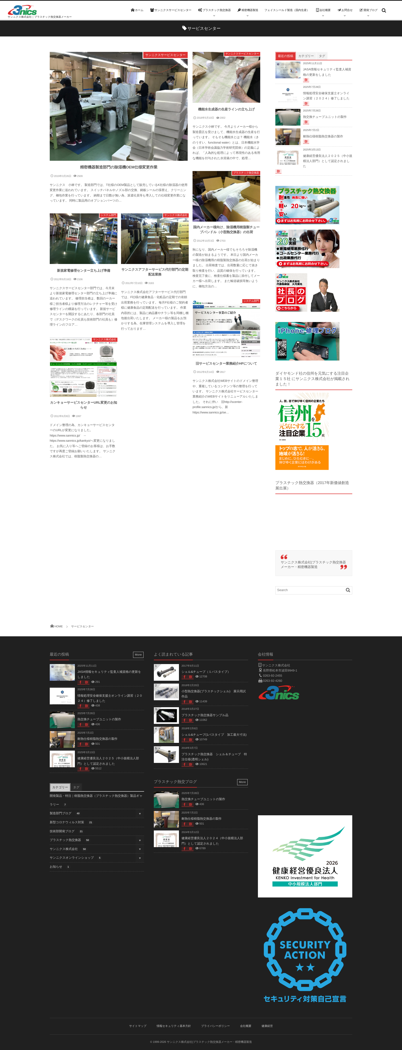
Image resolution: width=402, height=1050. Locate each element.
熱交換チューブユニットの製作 (325, 117)
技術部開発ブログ (67, 831)
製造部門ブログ (65, 813)
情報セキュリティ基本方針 (174, 1026)
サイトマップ (138, 1026)
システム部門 (108, 215)
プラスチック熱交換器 (246, 173)
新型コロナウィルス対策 (72, 822)
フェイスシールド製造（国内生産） (286, 10)
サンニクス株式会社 (175, 215)
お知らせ (60, 867)
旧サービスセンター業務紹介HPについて (226, 363)
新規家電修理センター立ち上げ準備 (83, 270)
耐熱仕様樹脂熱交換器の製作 (323, 136)
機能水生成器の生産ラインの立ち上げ (226, 109)
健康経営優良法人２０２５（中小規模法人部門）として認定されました (327, 161)
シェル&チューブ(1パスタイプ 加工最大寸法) (214, 734)
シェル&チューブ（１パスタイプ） (206, 672)
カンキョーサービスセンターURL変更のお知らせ (83, 405)
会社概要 (245, 1026)
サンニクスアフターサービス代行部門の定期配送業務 (155, 272)
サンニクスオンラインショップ (76, 858)
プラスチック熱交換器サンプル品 (205, 715)
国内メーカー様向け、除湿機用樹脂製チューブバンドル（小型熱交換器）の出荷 (226, 229)
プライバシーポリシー (215, 1026)
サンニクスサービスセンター (165, 55)
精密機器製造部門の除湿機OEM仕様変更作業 (118, 167)
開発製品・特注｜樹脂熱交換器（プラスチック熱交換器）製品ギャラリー (96, 800)
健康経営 (267, 1026)
